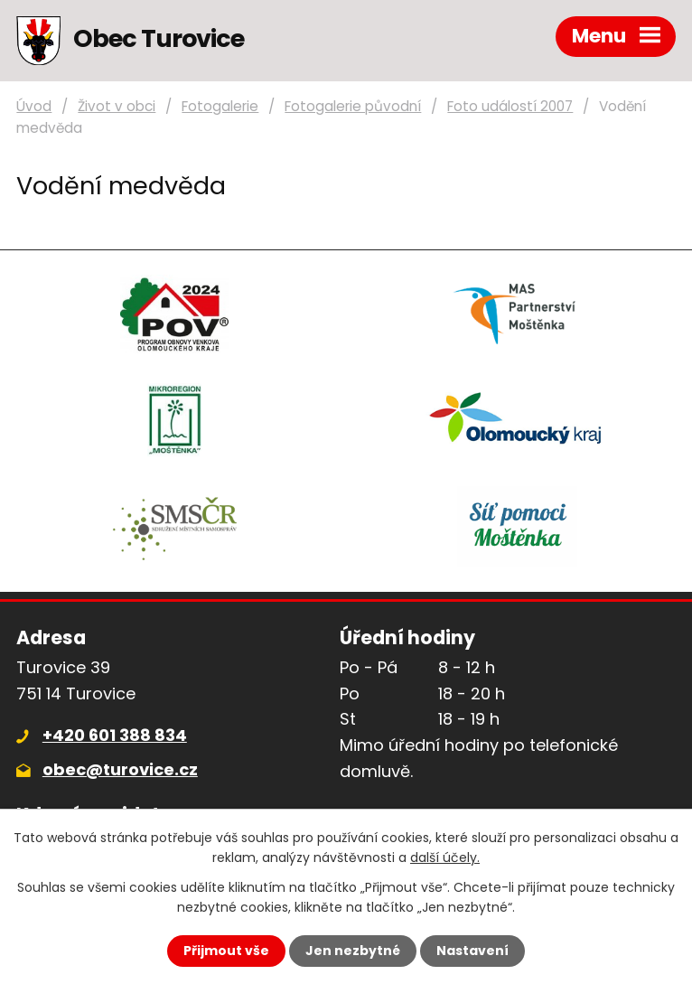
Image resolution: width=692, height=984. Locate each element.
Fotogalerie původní (353, 106)
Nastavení (472, 951)
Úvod (33, 106)
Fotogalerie (220, 106)
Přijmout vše (226, 951)
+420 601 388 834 (114, 735)
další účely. (445, 857)
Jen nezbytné (352, 951)
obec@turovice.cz (120, 769)
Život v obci (116, 106)
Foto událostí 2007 (510, 106)
